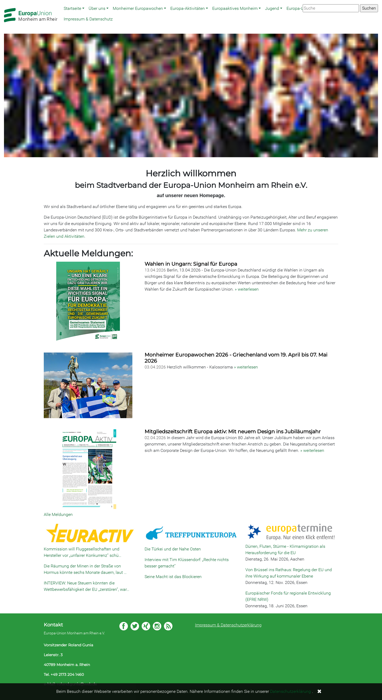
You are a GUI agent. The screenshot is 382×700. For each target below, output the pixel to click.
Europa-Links (298, 8)
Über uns (97, 8)
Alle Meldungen (58, 514)
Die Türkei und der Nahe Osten (173, 548)
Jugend (272, 8)
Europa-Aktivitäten (187, 8)
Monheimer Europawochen (138, 8)
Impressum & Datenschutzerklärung (228, 624)
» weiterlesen (247, 289)
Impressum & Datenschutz (88, 19)
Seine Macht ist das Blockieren (173, 576)
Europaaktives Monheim (235, 8)
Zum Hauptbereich (4, 0)
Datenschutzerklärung (290, 691)
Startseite (72, 8)
